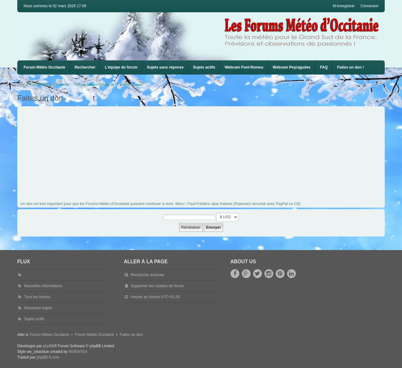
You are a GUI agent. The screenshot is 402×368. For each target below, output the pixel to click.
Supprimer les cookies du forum (157, 286)
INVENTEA (77, 351)
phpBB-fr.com (47, 357)
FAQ (324, 67)
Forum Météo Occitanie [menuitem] (44, 67)
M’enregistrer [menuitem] (344, 6)
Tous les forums (37, 297)
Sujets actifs (204, 67)
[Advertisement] (208, 155)
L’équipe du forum (121, 67)
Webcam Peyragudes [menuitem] (292, 67)
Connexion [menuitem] (369, 6)
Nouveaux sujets (38, 308)
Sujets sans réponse (165, 67)
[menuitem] (244, 67)
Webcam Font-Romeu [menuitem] (244, 67)
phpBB (48, 346)
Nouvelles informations (43, 286)
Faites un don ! (350, 67)
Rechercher (85, 67)
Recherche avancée (147, 275)
